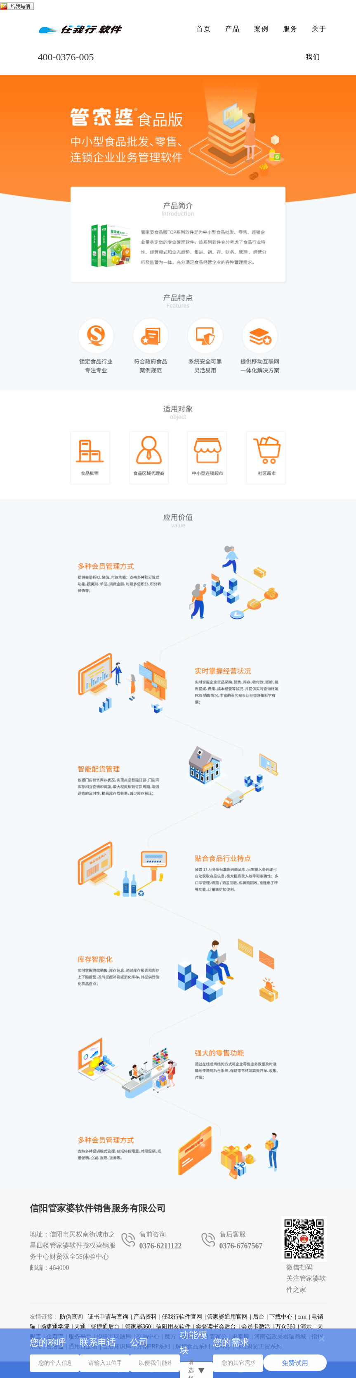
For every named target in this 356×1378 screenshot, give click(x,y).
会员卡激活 (255, 1327)
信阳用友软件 (173, 1327)
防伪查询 (71, 1317)
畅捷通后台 (105, 1327)
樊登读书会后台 (216, 1327)
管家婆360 (138, 1327)
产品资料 (145, 1317)
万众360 (285, 1327)
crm (301, 1317)
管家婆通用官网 (227, 1317)
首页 (203, 28)
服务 (290, 28)
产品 (232, 28)
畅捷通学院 (54, 1327)
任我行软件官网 (182, 1317)
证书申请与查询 (108, 1317)
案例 (261, 28)
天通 (80, 1327)
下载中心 (280, 1317)
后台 (258, 1317)
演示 (306, 1327)
